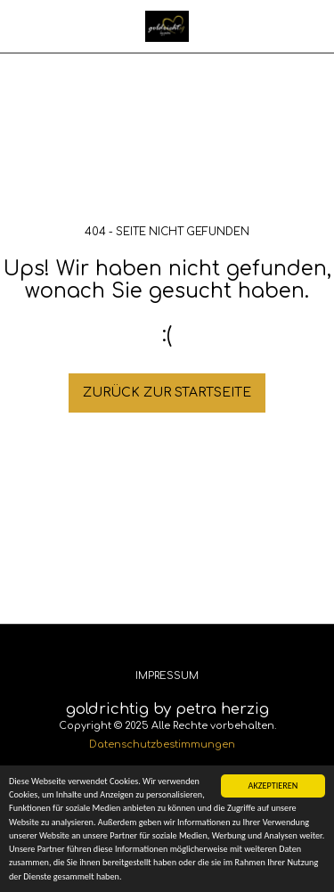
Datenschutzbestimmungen (162, 744)
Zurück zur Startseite (167, 392)
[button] (19, 25)
